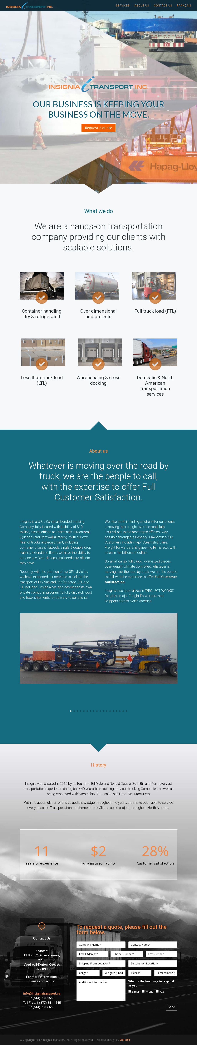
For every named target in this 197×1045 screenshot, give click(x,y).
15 (116, 711)
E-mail (133, 991)
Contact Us (163, 5)
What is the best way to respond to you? (151, 983)
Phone (147, 991)
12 (106, 711)
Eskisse (125, 1040)
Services (123, 5)
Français (184, 5)
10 (100, 711)
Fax (160, 991)
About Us (142, 5)
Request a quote (98, 127)
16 (120, 711)
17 (123, 711)
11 (103, 711)
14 (113, 711)
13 (110, 711)
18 (126, 711)
